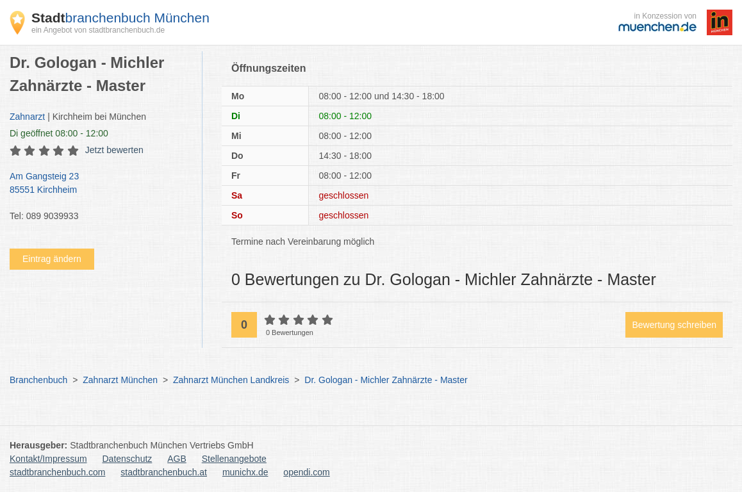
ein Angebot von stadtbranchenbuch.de (98, 30)
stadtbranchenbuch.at (163, 472)
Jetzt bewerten (114, 150)
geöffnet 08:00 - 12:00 (59, 133)
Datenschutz (128, 459)
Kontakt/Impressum (48, 459)
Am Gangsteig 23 (99, 184)
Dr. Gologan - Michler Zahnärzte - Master (385, 380)
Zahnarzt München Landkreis (231, 380)
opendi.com (306, 472)
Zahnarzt (27, 116)
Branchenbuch (38, 380)
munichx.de (245, 472)
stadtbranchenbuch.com (57, 472)
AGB (176, 459)
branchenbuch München (120, 17)
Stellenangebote (234, 459)
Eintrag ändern (51, 259)
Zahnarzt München (120, 380)
